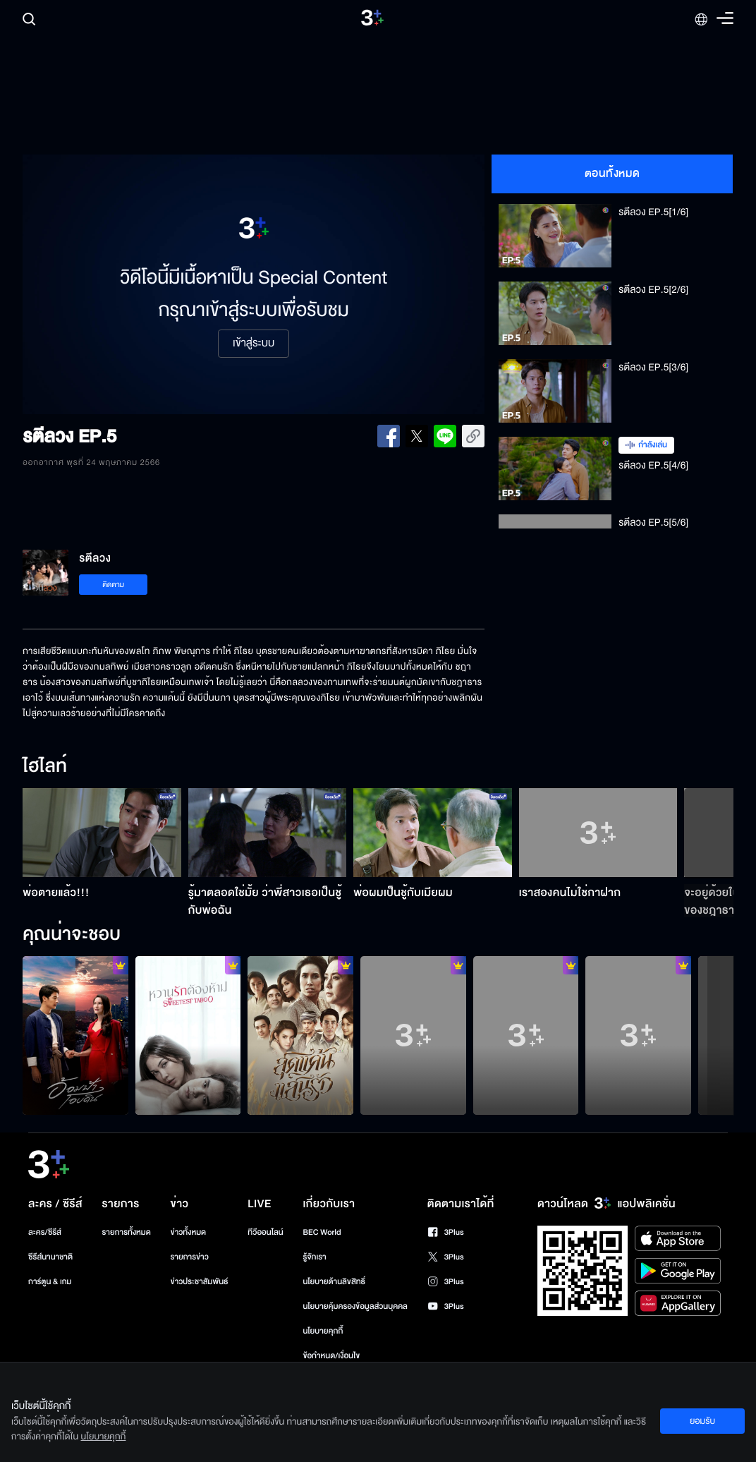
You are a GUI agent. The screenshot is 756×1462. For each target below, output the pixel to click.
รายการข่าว (190, 1257)
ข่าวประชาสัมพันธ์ (199, 1281)
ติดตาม (113, 585)
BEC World (322, 1232)
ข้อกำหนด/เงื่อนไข (331, 1356)
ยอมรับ (702, 1421)
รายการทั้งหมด (126, 1232)
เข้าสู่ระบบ (253, 343)
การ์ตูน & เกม (50, 1281)
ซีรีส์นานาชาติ (50, 1257)
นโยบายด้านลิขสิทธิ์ (334, 1281)
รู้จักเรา (314, 1257)
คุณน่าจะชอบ (72, 935)
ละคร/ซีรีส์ (44, 1232)
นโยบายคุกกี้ (323, 1331)
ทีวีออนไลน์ (265, 1232)
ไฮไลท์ (45, 767)
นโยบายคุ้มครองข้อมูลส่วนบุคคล (355, 1306)
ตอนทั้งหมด (612, 173)
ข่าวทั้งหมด (189, 1232)
